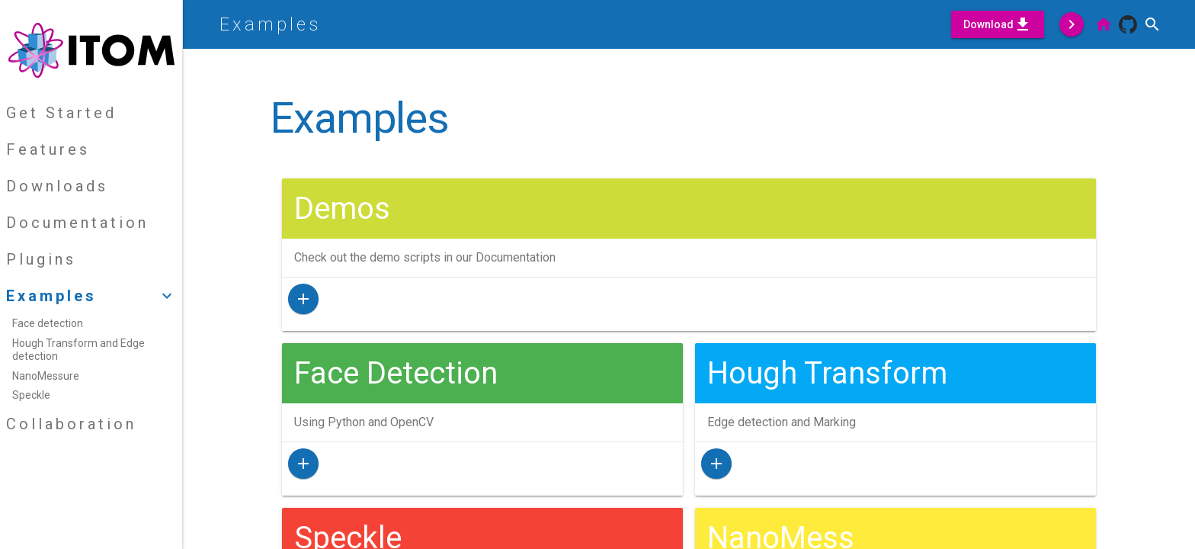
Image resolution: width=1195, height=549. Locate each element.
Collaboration (71, 424)
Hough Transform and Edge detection (78, 350)
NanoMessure (45, 376)
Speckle (31, 395)
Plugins (41, 259)
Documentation (77, 223)
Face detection (47, 323)
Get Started (61, 113)
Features (48, 149)
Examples (270, 24)
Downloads (57, 186)
